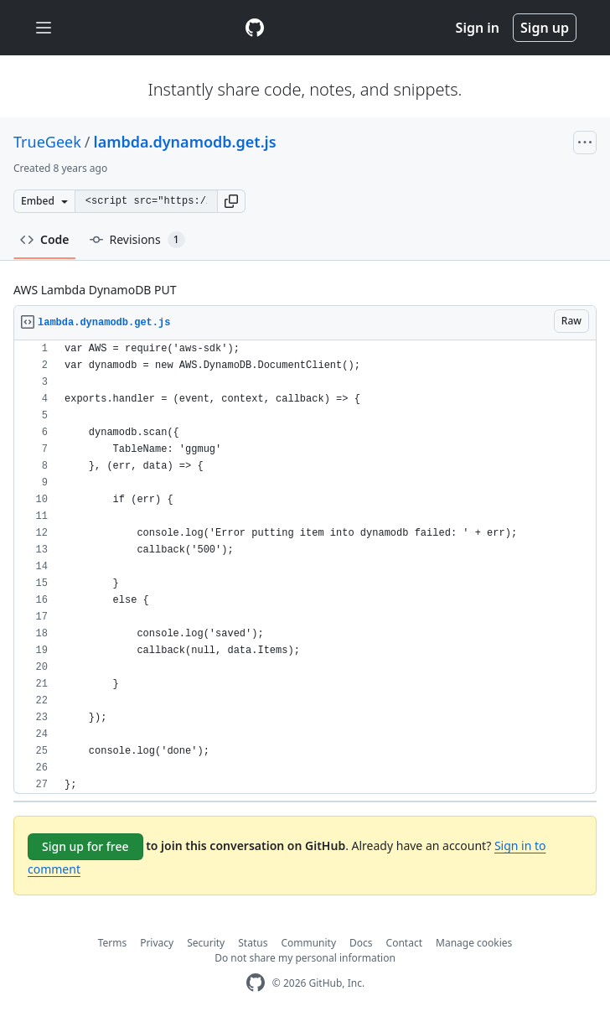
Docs (361, 943)
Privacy (156, 943)
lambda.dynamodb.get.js (185, 142)
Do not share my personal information (305, 958)
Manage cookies (474, 943)
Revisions (137, 239)
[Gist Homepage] (255, 28)
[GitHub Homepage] (256, 983)
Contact (404, 943)
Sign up (544, 27)
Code (45, 239)
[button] (231, 201)
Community (308, 943)
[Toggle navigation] (44, 28)
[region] (305, 567)
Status (252, 943)
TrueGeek (47, 142)
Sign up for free (85, 846)
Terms (112, 943)
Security (206, 943)
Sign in (477, 27)
